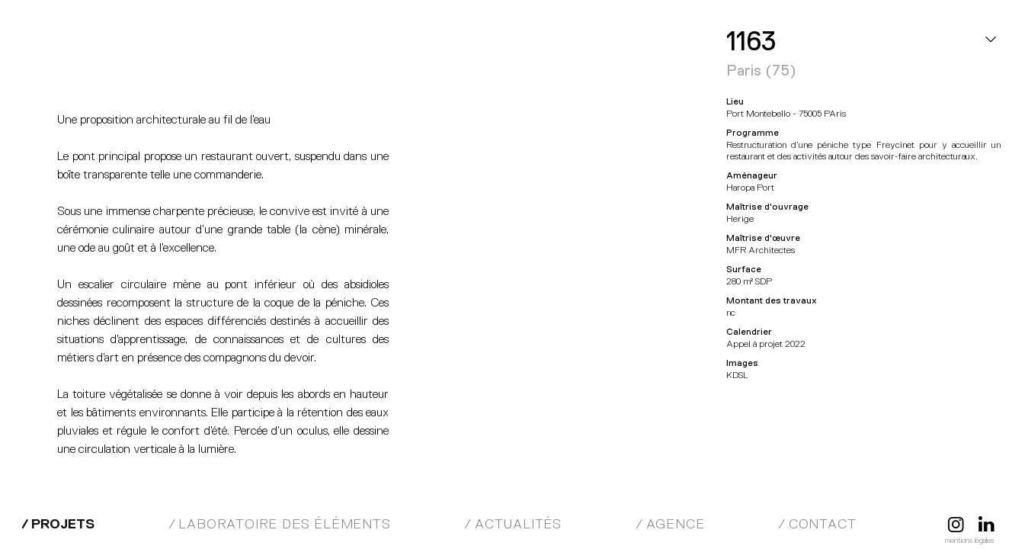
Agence (675, 523)
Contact (823, 523)
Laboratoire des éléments (284, 523)
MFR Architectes (95, 45)
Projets (62, 523)
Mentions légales (969, 540)
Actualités (518, 523)
